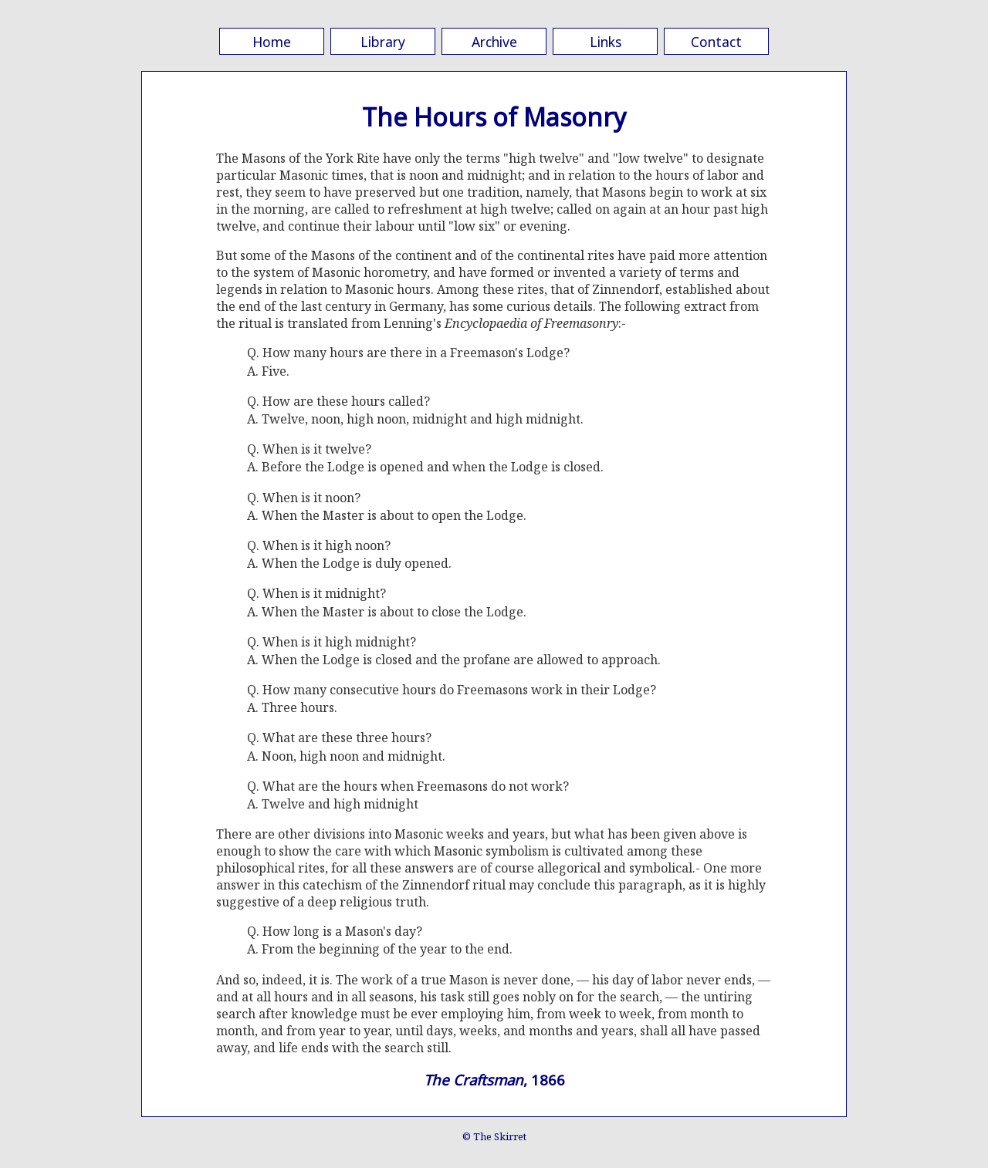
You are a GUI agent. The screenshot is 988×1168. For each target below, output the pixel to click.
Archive (494, 41)
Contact (716, 41)
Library (382, 41)
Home (271, 41)
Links (605, 41)
